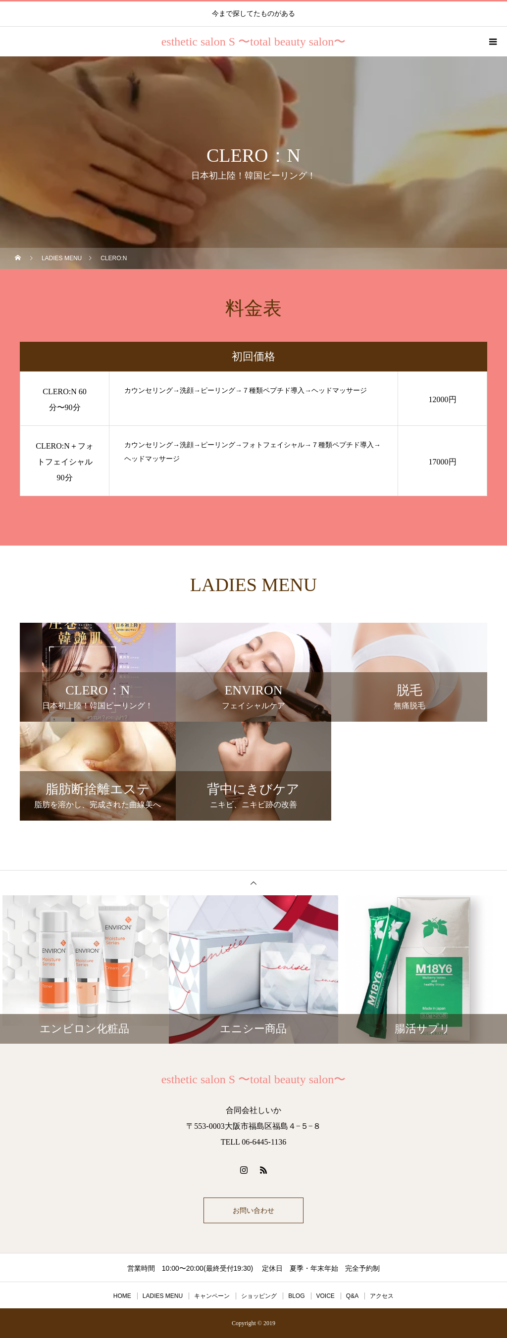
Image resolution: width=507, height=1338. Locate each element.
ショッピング (259, 1295)
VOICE (325, 1295)
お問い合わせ (253, 1210)
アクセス (382, 1295)
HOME (122, 1295)
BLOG (296, 1295)
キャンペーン (212, 1295)
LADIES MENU (163, 1295)
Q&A (352, 1295)
